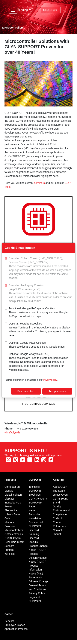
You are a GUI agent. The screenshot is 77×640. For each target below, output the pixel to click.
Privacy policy (50, 380)
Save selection (25, 391)
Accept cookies (57, 391)
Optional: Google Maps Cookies (37, 345)
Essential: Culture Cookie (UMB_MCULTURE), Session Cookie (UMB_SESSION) (40, 268)
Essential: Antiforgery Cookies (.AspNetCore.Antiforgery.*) (40, 293)
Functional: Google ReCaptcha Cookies (40, 312)
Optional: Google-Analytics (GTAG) (40, 362)
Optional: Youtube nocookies (40, 329)
